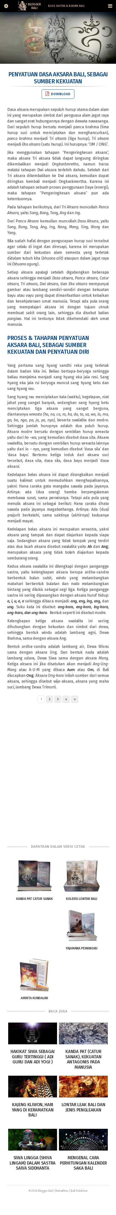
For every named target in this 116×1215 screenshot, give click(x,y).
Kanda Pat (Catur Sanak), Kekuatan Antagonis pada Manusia (83, 1059)
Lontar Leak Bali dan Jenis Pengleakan (83, 1107)
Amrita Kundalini (34, 998)
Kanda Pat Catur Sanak (34, 899)
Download (58, 94)
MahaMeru (61, 1191)
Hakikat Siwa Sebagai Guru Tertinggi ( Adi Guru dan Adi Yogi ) (33, 1057)
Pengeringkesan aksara (85, 152)
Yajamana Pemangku (81, 948)
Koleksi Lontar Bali (81, 899)
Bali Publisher (79, 1191)
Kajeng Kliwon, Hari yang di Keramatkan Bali (33, 1110)
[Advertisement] (58, 772)
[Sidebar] (6, 6)
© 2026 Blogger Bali (40, 1191)
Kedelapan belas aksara (28, 474)
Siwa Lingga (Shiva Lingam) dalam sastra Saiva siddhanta (33, 1163)
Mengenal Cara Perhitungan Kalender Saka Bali (83, 1163)
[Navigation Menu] (110, 6)
